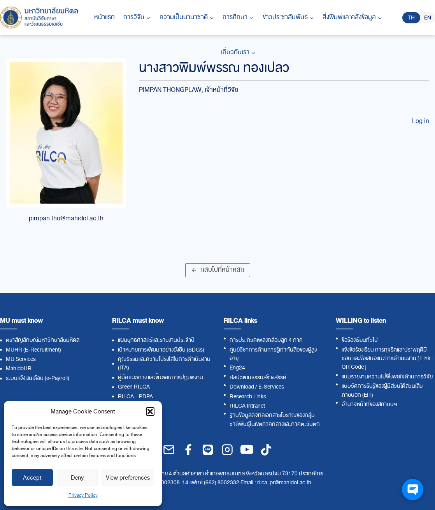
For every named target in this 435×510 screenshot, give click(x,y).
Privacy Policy (83, 495)
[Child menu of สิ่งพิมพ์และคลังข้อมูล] (352, 17)
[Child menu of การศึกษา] (238, 17)
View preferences (128, 477)
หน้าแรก (104, 17)
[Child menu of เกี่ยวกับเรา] (238, 52)
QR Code (353, 366)
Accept (32, 477)
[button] (150, 411)
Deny (77, 477)
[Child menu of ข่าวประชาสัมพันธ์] (288, 17)
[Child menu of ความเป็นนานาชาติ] (186, 17)
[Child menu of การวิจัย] (137, 17)
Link (425, 358)
